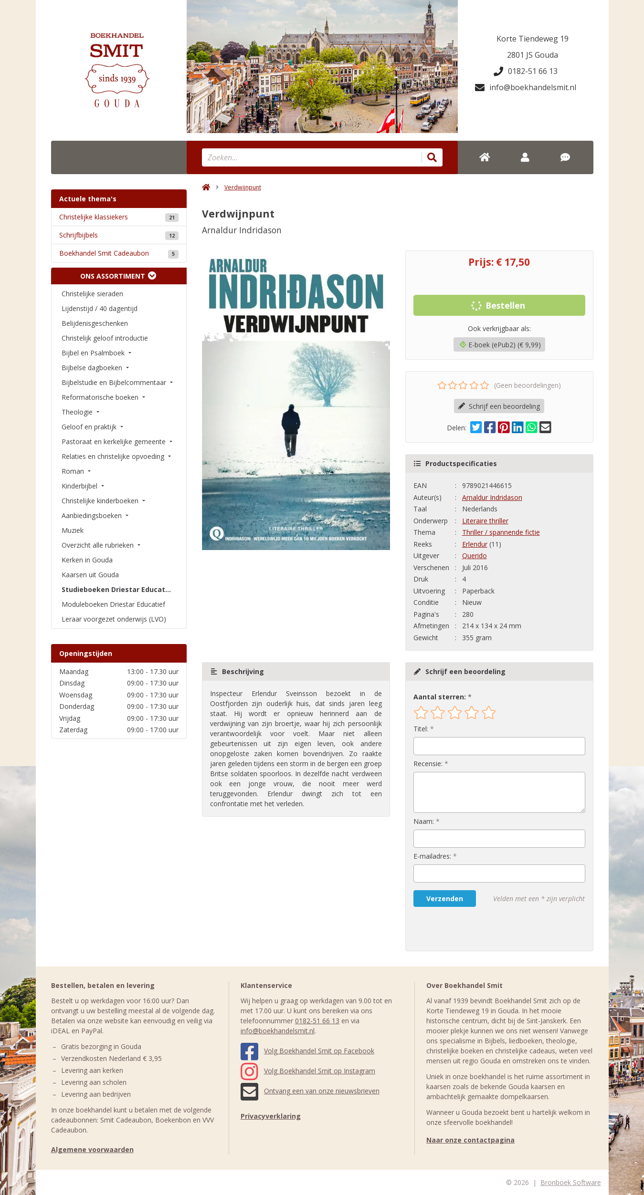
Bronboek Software (570, 1182)
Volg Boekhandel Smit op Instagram (308, 1070)
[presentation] (474, 928)
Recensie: (428, 763)
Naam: (423, 821)
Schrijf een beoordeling (499, 406)
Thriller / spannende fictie (501, 532)
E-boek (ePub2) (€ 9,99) (500, 344)
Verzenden (444, 898)
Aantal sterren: (439, 696)
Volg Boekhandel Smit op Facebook (307, 1050)
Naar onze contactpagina (470, 1139)
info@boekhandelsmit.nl (525, 87)
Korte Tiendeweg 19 (532, 38)
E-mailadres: (432, 856)
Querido (474, 555)
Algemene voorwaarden (92, 1149)
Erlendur (474, 544)
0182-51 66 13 (526, 71)
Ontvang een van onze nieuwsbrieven (310, 1090)
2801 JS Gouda (532, 55)
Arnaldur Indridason (492, 497)
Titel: (420, 728)
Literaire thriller (485, 520)
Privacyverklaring (271, 1116)
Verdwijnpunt (242, 187)
